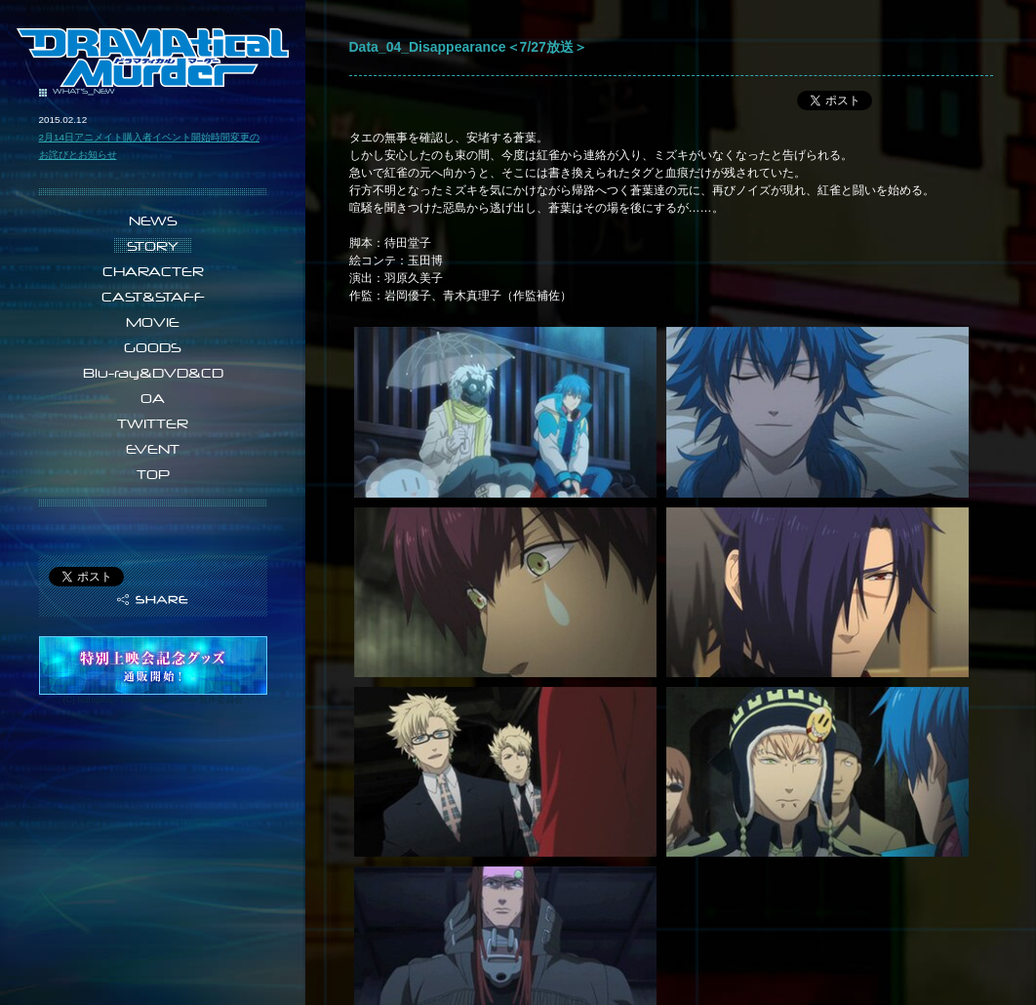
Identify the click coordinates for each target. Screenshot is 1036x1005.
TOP (153, 474)
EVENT (152, 449)
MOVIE (152, 322)
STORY (153, 246)
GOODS (152, 347)
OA (152, 398)
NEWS (153, 220)
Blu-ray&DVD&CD (153, 373)
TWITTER (152, 423)
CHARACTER (153, 271)
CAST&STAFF (153, 296)
